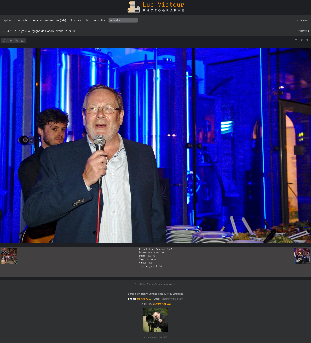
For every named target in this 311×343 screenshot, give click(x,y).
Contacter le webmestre (165, 284)
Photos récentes (95, 20)
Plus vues (75, 20)
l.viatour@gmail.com (172, 298)
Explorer (8, 20)
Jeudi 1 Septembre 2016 (160, 249)
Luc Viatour (150, 259)
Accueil (6, 31)
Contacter (23, 20)
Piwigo (150, 284)
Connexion (302, 20)
